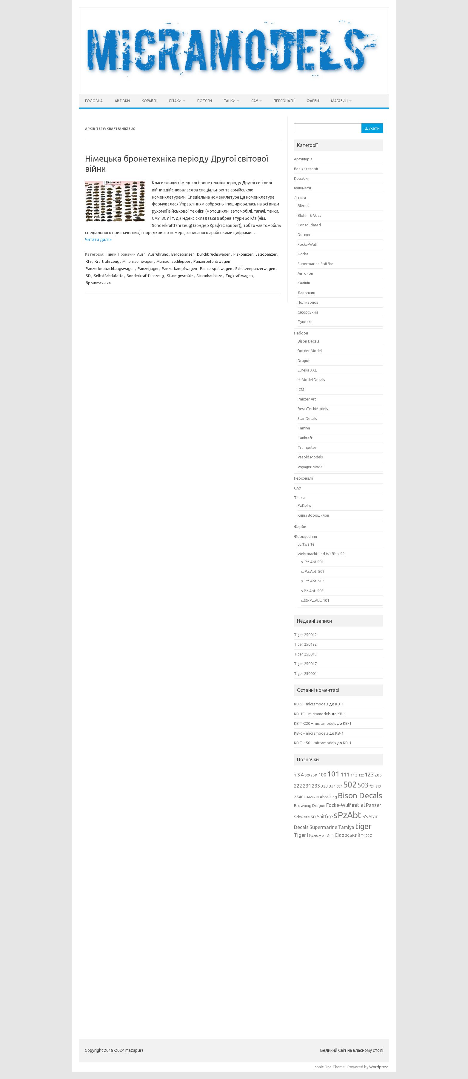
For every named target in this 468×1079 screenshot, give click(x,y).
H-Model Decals (311, 379)
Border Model (310, 351)
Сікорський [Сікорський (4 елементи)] (347, 835)
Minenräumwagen (137, 261)
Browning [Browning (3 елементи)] (302, 805)
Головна (94, 101)
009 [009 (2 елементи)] (307, 775)
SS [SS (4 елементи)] (365, 816)
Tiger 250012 (305, 635)
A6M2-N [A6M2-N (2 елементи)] (313, 797)
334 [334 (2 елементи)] (339, 786)
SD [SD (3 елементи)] (313, 816)
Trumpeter (307, 447)
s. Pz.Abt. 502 (312, 571)
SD (88, 276)
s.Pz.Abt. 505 (312, 591)
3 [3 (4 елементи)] (298, 774)
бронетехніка (98, 283)
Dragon (304, 360)
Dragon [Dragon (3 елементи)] (318, 805)
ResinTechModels (313, 408)
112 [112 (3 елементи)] (354, 775)
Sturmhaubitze (209, 276)
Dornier (304, 234)
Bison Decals (308, 341)
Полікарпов (308, 302)
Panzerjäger (148, 268)
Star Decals (307, 418)
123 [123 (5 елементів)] (369, 774)
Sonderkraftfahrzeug (145, 276)
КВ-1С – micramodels (312, 714)
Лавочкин (306, 293)
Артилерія (303, 159)
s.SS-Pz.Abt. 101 (315, 600)
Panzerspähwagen (216, 268)
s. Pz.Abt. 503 (312, 581)
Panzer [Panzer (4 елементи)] (373, 805)
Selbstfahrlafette (109, 276)
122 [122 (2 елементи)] (361, 775)
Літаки (175, 101)
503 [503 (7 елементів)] (363, 785)
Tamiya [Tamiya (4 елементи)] (346, 827)
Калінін (304, 283)
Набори (301, 333)
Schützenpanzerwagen (255, 268)
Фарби (313, 101)
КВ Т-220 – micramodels (315, 723)
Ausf (141, 254)
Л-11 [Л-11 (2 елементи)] (330, 835)
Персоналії (284, 101)
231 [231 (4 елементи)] (307, 785)
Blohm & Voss (309, 215)
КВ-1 (339, 704)
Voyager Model (311, 467)
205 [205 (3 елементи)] (378, 775)
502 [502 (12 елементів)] (350, 784)
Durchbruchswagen (213, 254)
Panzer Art (307, 399)
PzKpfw (304, 505)
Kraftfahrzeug (107, 261)
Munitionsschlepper (173, 261)
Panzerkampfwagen (179, 268)
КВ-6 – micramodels (311, 733)
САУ (254, 101)
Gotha (303, 254)
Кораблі (149, 101)
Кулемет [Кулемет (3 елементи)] (317, 835)
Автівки (122, 101)
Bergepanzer (182, 254)
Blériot (303, 205)
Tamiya (304, 428)
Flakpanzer (243, 254)
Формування (305, 536)
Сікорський (308, 312)
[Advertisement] (339, 934)
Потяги (204, 101)
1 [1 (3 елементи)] (295, 775)
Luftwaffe (306, 544)
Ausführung (158, 254)
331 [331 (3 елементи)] (332, 786)
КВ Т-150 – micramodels (315, 743)
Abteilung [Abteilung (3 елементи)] (328, 796)
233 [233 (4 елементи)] (316, 785)
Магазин (339, 101)
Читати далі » (98, 239)
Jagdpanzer (266, 254)
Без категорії (306, 169)
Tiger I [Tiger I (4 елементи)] (301, 835)
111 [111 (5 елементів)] (345, 774)
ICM (301, 389)
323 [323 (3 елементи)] (324, 786)
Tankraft (305, 438)
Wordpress (379, 1067)
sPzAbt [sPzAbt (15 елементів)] (347, 815)
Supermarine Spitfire (315, 264)
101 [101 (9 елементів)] (333, 774)
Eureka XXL (307, 370)
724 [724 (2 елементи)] (372, 786)
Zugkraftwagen (239, 276)
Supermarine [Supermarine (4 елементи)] (323, 827)
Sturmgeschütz (180, 276)
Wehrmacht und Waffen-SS (321, 554)
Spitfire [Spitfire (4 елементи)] (325, 816)
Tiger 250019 (305, 654)
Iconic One (323, 1067)
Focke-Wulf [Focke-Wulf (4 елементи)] (338, 805)
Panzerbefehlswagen (211, 261)
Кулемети (302, 188)
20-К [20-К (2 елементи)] (314, 775)
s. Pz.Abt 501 (312, 562)
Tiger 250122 (305, 644)
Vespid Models (310, 457)
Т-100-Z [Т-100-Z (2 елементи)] (366, 835)
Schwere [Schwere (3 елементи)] (302, 816)
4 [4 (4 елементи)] (302, 774)
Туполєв (305, 322)
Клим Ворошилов (313, 515)
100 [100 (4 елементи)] (322, 774)
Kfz (89, 261)
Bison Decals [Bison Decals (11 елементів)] (360, 795)
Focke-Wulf (307, 244)
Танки (229, 101)
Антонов (305, 273)
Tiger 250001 (305, 673)
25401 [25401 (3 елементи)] (300, 796)
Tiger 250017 (305, 663)
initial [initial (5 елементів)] (358, 805)
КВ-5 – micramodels (311, 704)
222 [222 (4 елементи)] (298, 785)
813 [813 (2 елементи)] (378, 786)
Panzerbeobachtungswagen (110, 268)
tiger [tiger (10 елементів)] (363, 826)
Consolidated (309, 225)
